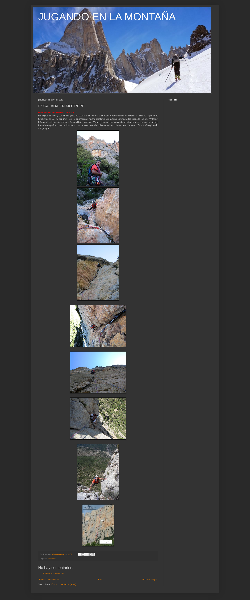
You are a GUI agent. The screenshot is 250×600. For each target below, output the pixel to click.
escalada (52, 559)
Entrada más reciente (49, 579)
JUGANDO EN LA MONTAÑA (107, 17)
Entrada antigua (149, 579)
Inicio (100, 579)
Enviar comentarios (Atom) (63, 584)
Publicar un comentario (53, 573)
